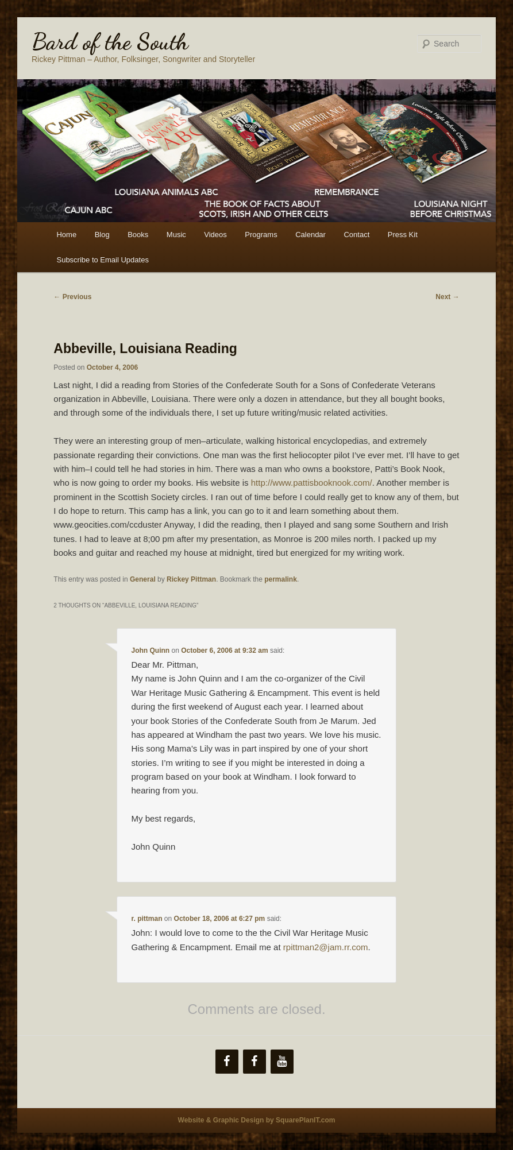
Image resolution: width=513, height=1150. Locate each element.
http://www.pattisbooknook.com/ (311, 482)
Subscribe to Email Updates (102, 259)
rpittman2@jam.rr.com (325, 947)
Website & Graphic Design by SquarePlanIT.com (256, 1120)
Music (176, 234)
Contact (356, 234)
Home (66, 234)
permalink (280, 579)
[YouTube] (282, 1062)
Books (138, 234)
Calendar (310, 234)
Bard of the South (110, 41)
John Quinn (151, 650)
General (143, 579)
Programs (261, 234)
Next (447, 297)
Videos (215, 234)
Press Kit (403, 234)
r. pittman (147, 919)
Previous (72, 297)
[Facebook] (226, 1062)
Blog (102, 234)
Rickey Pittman (191, 579)
